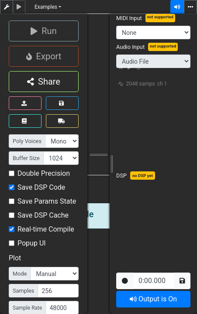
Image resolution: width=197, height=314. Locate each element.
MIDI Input (129, 18)
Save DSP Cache (43, 215)
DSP (121, 175)
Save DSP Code (41, 187)
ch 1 (162, 84)
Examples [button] (46, 7)
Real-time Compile (45, 229)
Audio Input (130, 47)
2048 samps (140, 84)
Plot (15, 258)
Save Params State (46, 201)
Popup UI (31, 243)
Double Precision (43, 173)
